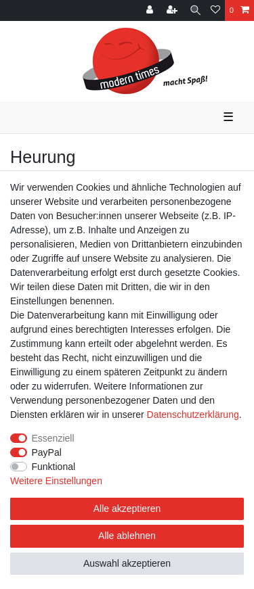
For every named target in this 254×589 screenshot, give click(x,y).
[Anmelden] (151, 10)
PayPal (47, 452)
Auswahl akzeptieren (127, 563)
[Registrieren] (173, 10)
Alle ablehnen (127, 535)
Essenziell (53, 438)
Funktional (54, 466)
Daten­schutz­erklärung (193, 414)
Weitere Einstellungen (56, 480)
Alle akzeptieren (127, 508)
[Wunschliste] (215, 10)
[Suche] (195, 10)
